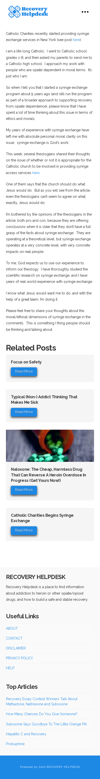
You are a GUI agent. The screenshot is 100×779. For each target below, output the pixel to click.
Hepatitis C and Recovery (26, 734)
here (76, 40)
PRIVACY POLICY (19, 658)
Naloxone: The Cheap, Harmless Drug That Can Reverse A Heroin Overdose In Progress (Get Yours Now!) (48, 475)
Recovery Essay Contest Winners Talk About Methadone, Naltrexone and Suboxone (41, 701)
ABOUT (12, 628)
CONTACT (14, 638)
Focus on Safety (26, 362)
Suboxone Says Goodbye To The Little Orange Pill (46, 724)
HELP (10, 668)
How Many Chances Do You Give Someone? (41, 714)
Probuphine (15, 744)
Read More (24, 371)
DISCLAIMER (16, 648)
